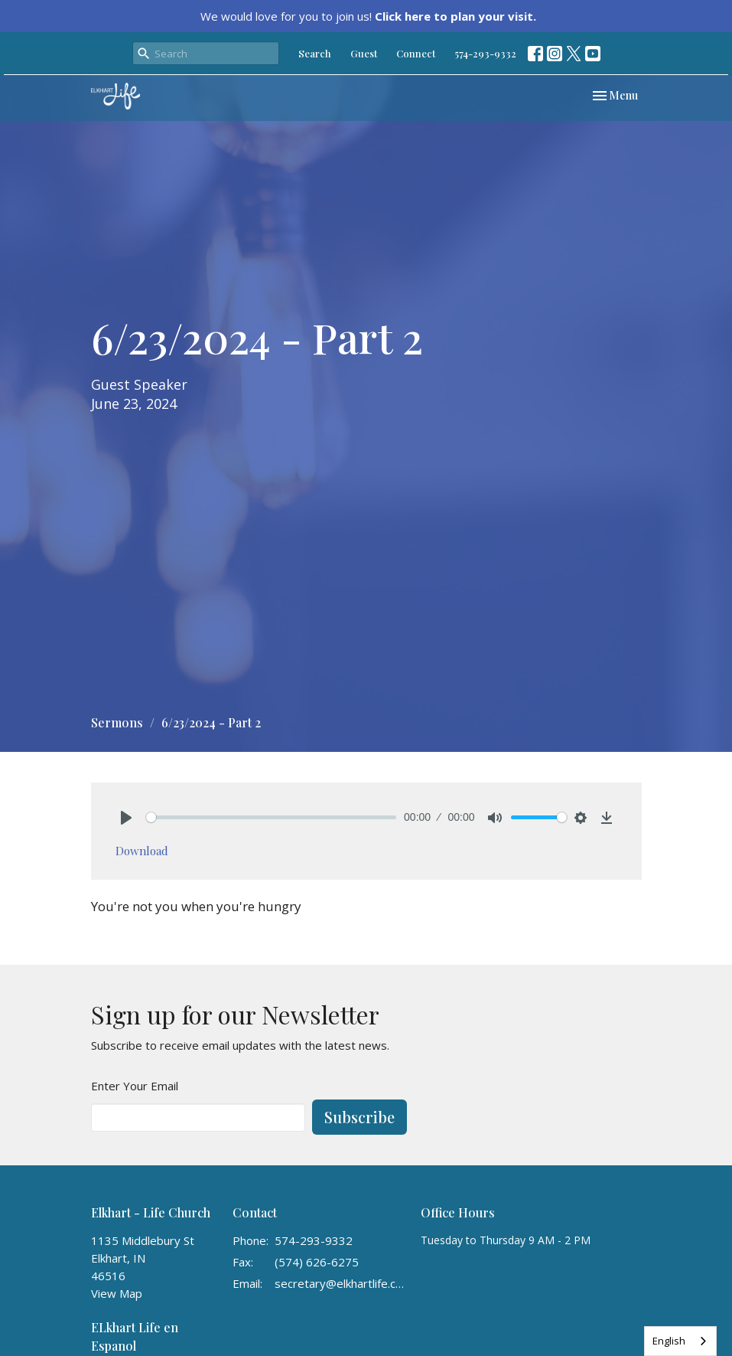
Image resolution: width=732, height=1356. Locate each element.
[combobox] (680, 1341)
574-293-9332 (485, 53)
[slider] (271, 817)
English (668, 1341)
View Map (116, 1293)
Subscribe (359, 1116)
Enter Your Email (134, 1085)
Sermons (117, 722)
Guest (363, 53)
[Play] (126, 817)
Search (314, 53)
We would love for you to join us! (368, 16)
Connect (415, 53)
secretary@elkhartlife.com (340, 1283)
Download (141, 850)
